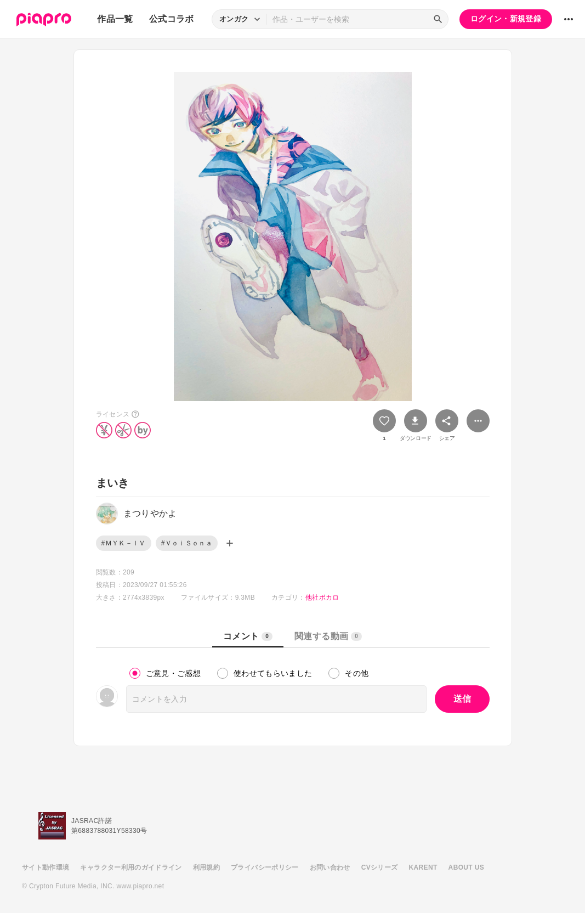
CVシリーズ (379, 867)
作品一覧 (115, 19)
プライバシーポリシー (265, 867)
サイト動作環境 (45, 867)
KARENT (423, 867)
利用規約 (206, 867)
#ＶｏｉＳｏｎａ (186, 543)
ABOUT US (466, 867)
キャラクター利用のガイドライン (130, 867)
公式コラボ (171, 19)
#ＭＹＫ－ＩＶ (123, 543)
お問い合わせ (330, 867)
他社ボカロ (322, 597)
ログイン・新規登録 (505, 18)
